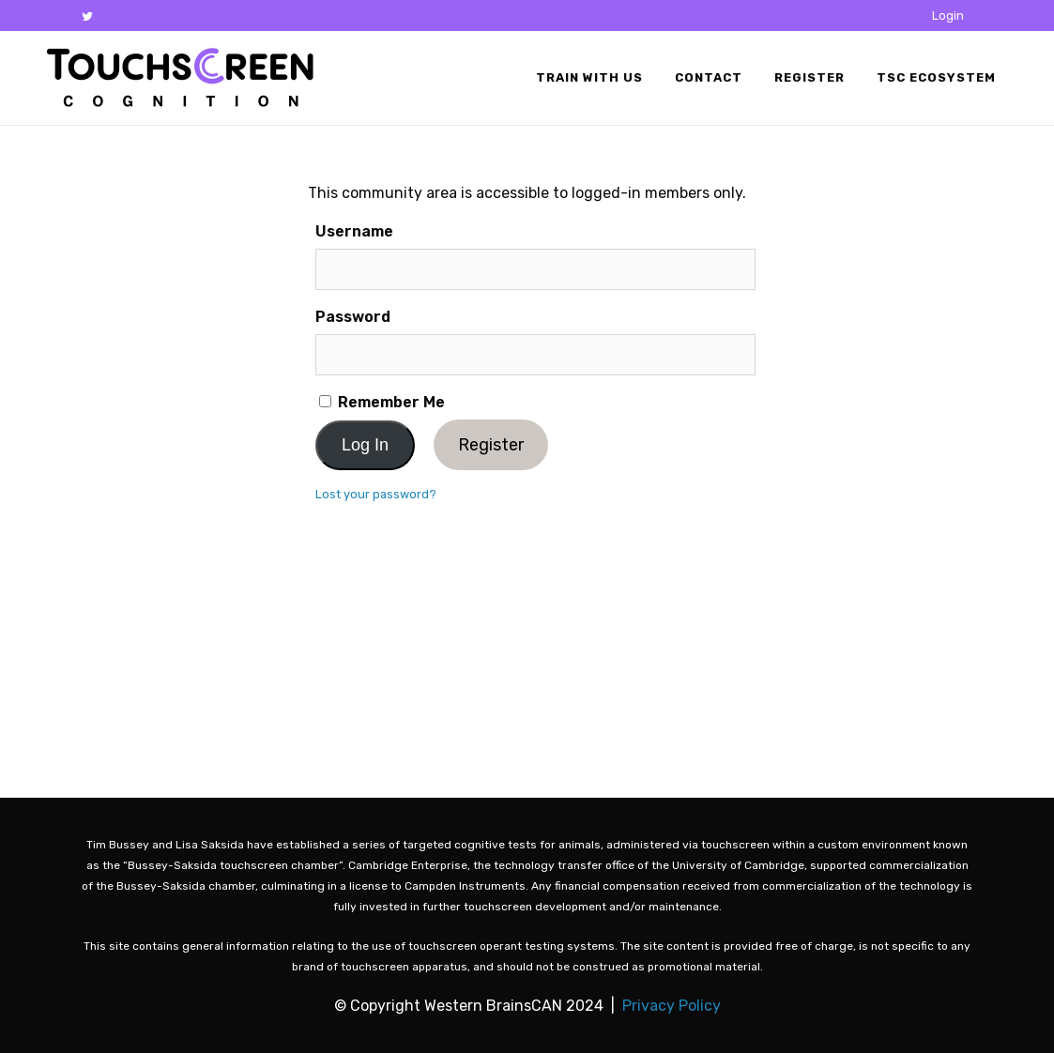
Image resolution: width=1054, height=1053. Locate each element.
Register (491, 445)
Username (354, 231)
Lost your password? (375, 494)
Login (948, 15)
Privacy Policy (671, 1006)
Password (352, 317)
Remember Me (382, 402)
